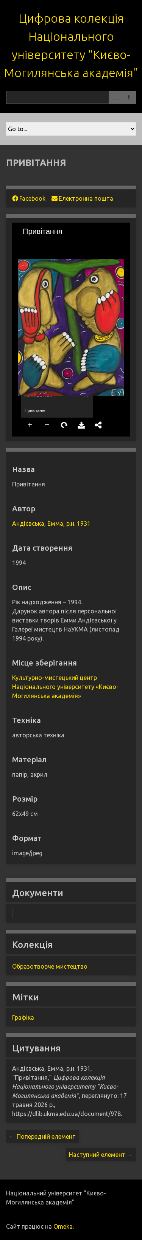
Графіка (23, 1017)
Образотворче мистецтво (49, 966)
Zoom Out (47, 425)
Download (81, 425)
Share (98, 425)
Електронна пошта (82, 198)
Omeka (63, 1226)
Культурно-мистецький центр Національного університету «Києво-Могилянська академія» (65, 686)
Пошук (129, 97)
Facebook (28, 198)
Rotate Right (64, 425)
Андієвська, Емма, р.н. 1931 (51, 523)
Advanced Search (115, 97)
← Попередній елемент (42, 1136)
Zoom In (30, 425)
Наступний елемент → (101, 1154)
